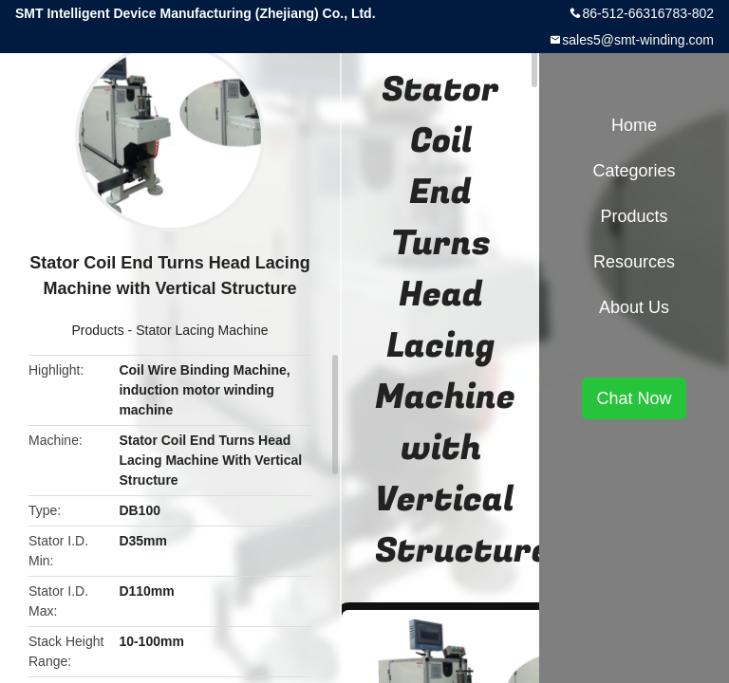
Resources (634, 261)
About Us (634, 307)
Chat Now (633, 398)
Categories (633, 170)
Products (97, 330)
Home (634, 125)
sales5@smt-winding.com (638, 39)
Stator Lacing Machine (202, 330)
